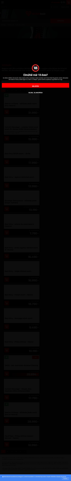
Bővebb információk (61, 476)
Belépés (35, 86)
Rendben (65, 478)
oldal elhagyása (35, 92)
